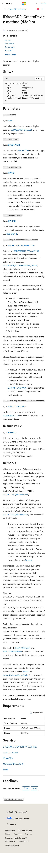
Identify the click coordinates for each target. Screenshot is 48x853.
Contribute (18, 834)
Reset (17, 647)
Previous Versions (25, 830)
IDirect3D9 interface (17, 9)
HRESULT (12, 432)
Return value (10, 47)
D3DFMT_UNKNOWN (17, 387)
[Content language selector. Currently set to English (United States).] (17, 812)
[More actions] (42, 9)
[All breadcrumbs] (5, 9)
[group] (24, 92)
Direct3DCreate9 (10, 752)
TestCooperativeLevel (12, 651)
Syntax (7, 40)
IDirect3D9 (8, 758)
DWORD (12, 221)
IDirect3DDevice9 (16, 406)
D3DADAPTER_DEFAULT (21, 129)
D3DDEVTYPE (14, 144)
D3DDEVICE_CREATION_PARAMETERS (20, 746)
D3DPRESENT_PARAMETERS (21, 245)
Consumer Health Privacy (15, 838)
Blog (7, 834)
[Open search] (37, 3)
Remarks (8, 50)
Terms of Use (10, 841)
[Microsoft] (24, 3)
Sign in (43, 3)
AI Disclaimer (10, 830)
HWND (11, 172)
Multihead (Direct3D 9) (13, 763)
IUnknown (25, 647)
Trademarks (22, 841)
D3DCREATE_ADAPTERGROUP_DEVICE (20, 265)
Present (28, 560)
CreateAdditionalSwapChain (15, 675)
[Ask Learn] (37, 9)
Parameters (9, 43)
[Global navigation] (2, 3)
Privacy (28, 834)
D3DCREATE (12, 233)
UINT (10, 120)
